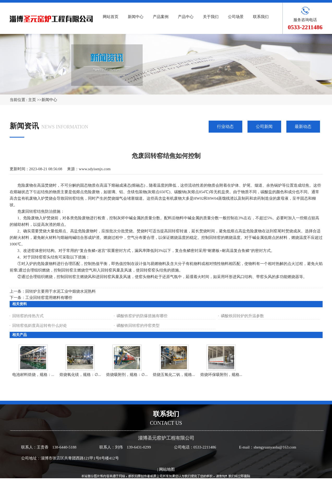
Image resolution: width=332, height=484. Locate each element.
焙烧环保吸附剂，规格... (221, 375)
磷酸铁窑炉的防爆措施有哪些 (142, 316)
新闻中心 (49, 100)
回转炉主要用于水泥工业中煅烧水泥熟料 (60, 291)
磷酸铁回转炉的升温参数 (242, 316)
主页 (32, 100)
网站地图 (167, 469)
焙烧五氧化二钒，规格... (174, 375)
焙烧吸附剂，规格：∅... (127, 375)
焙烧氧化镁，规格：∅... (80, 375)
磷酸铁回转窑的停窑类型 (138, 325)
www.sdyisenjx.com (95, 169)
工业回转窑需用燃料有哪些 (48, 298)
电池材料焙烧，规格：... (33, 375)
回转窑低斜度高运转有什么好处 (39, 325)
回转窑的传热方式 (28, 316)
